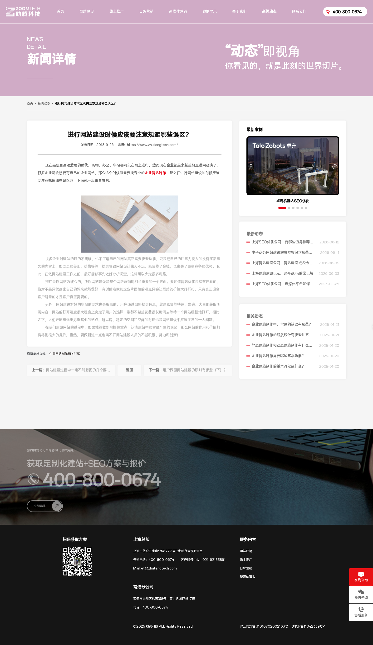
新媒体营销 (247, 577)
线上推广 (246, 560)
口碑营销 (246, 568)
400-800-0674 (161, 560)
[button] (282, 208)
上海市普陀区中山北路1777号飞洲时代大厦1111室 (167, 551)
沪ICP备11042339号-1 (309, 627)
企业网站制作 (155, 173)
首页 (30, 103)
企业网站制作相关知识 (64, 354)
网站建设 (246, 551)
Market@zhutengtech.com (155, 568)
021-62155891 (214, 560)
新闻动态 (44, 103)
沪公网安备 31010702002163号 (264, 627)
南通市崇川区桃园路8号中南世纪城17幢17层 (164, 599)
